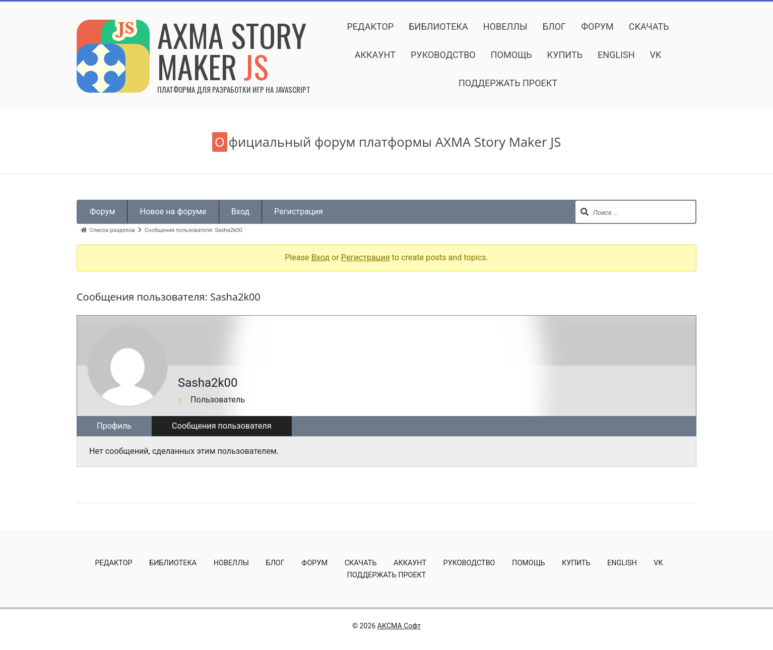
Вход (240, 211)
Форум (102, 211)
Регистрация (298, 211)
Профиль (114, 426)
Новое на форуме (173, 211)
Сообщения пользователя (221, 426)
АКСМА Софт (399, 626)
